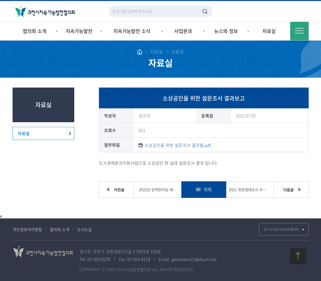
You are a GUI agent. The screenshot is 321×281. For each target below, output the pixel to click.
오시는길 (84, 229)
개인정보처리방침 (27, 229)
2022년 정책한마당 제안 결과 (159, 189)
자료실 (24, 133)
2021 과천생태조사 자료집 (249, 189)
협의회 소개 (59, 229)
